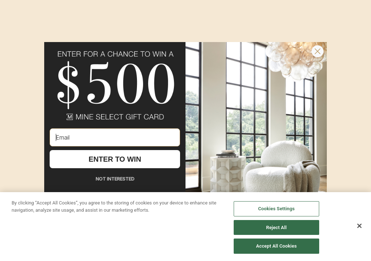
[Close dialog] (317, 51)
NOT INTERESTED (115, 179)
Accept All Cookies (276, 246)
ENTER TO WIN (114, 159)
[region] (185, 226)
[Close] (359, 226)
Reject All (276, 227)
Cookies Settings (276, 208)
